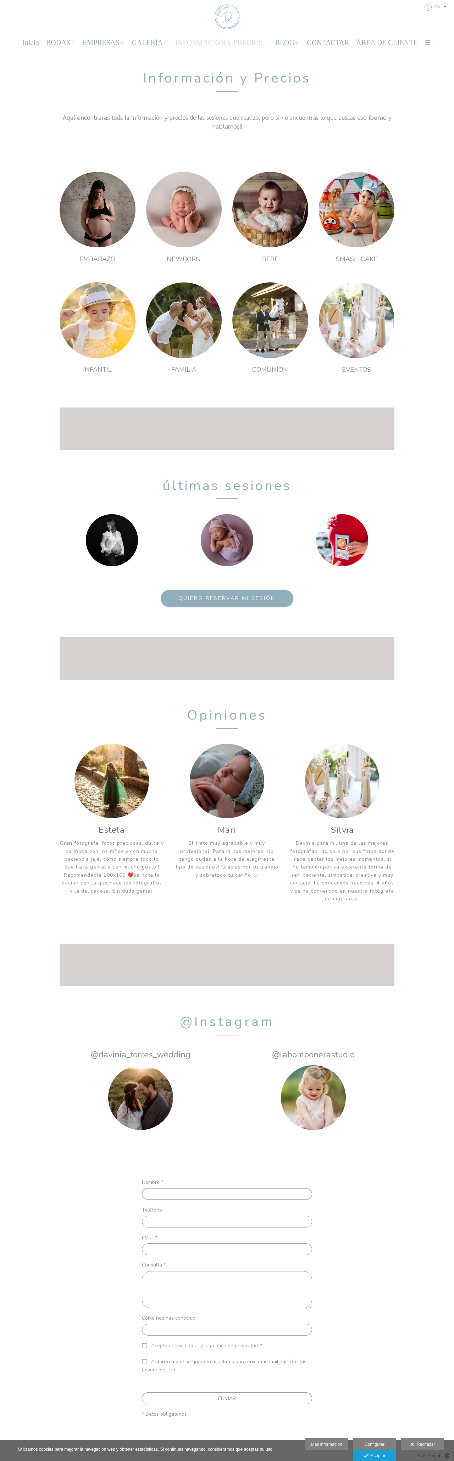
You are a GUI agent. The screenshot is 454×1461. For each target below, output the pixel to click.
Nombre (152, 1182)
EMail (149, 1237)
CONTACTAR (328, 42)
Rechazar (422, 1445)
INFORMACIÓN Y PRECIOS (218, 42)
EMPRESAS (101, 42)
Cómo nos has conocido (168, 1318)
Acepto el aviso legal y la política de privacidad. (205, 1345)
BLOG (284, 42)
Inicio (30, 42)
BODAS (58, 42)
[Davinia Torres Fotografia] (227, 17)
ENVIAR (227, 1398)
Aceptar (374, 1456)
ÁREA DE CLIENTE (386, 42)
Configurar (374, 1444)
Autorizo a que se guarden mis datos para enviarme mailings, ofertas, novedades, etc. (225, 1365)
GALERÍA (147, 42)
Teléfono (152, 1210)
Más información (326, 1444)
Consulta (154, 1264)
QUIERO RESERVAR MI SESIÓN (227, 598)
